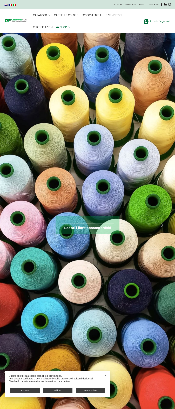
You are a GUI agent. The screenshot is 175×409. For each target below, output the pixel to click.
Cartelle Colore (66, 15)
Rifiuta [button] (57, 390)
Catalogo (42, 15)
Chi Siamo (117, 4)
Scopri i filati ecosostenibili (87, 227)
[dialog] (57, 384)
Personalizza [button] (90, 390)
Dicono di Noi (153, 4)
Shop (65, 27)
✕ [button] (106, 375)
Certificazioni (43, 27)
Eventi (141, 4)
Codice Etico (130, 4)
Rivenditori (114, 15)
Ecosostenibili (92, 15)
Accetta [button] (25, 390)
